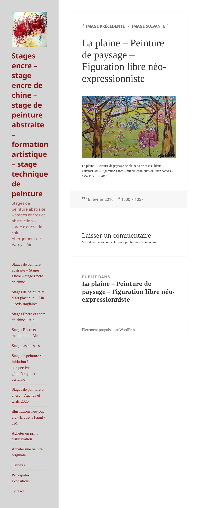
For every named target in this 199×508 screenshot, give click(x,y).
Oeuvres (18, 465)
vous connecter (107, 242)
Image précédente (105, 26)
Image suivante (148, 26)
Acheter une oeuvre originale (27, 452)
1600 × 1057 (132, 199)
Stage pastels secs (26, 346)
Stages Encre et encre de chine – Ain (29, 317)
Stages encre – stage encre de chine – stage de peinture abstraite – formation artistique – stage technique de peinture (30, 124)
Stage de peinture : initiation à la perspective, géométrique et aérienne (26, 367)
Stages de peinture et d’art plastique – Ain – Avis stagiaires (28, 298)
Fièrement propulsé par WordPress (109, 330)
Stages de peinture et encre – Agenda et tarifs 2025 (28, 395)
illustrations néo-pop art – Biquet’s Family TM (28, 417)
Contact (18, 491)
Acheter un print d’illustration (25, 436)
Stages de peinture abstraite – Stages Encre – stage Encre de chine (27, 273)
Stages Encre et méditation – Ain (25, 333)
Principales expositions (21, 478)
